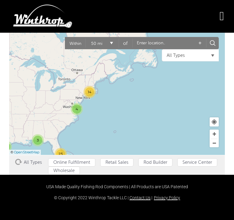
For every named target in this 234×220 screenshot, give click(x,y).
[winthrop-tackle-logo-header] (42, 7)
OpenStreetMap (26, 152)
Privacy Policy (167, 197)
